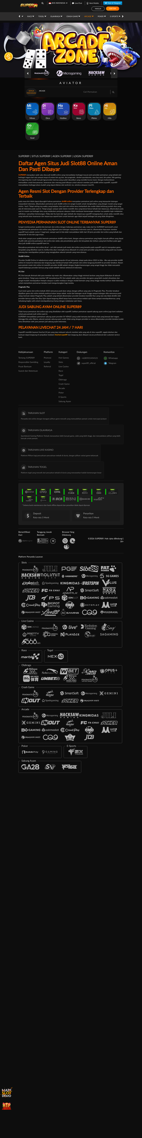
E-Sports (86, 16)
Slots (61, 362)
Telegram (110, 363)
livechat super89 (61, 335)
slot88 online (67, 201)
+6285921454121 (87, 358)
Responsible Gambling (28, 362)
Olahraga (28, 16)
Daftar (112, 8)
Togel (61, 375)
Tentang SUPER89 (26, 358)
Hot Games (64, 358)
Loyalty (47, 362)
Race (61, 371)
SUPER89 (22, 175)
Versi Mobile (92, 3)
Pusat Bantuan (25, 367)
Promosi (119, 16)
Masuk (98, 9)
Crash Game (44, 16)
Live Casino (64, 367)
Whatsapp (111, 358)
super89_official (86, 363)
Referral (47, 367)
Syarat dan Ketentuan (28, 371)
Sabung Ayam (103, 16)
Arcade (60, 16)
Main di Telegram (113, 3)
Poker (73, 16)
